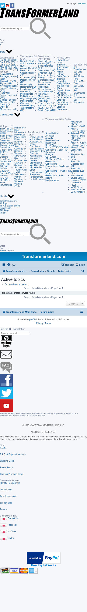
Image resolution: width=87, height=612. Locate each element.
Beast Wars (50, 143)
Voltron (17, 177)
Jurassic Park (6, 173)
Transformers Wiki (8, 496)
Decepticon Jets (36, 151)
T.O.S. (3, 448)
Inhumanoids (6, 185)
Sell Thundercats (79, 96)
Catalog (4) (5, 104)
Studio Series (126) (47, 110)
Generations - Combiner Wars (56, 167)
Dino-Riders (62, 102)
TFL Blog (4, 210)
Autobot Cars (35, 142)
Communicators (36, 149)
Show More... (63, 109)
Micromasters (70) (28, 94)
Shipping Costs (7, 461)
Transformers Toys (8, 201)
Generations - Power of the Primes (58, 172)
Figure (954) (5, 83)
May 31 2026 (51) (8, 67)
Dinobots (33, 153)
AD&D (3, 133)
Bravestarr (61, 81)
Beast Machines (52, 140)
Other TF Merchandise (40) (8, 108)
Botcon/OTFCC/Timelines (57, 147)
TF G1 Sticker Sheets (10, 206)
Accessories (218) (8, 86)
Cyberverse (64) (45, 75)
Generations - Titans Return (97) (46, 90)
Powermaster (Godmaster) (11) (28, 102)
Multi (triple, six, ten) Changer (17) (28, 97)
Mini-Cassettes (36, 165)
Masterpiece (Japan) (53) (43, 97)
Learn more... (82, 4)
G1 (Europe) (51, 157)
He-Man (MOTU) (4, 176)
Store (6, 51)
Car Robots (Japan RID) (56, 150)
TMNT (17, 172)
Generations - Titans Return (55, 176)
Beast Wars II (51, 145)
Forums (3, 509)
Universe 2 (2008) (76, 183)
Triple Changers (36, 179)
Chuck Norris (6, 150)
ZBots (17, 186)
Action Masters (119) (27, 64)
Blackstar (61, 79)
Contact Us (13, 518)
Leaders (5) (25, 91)
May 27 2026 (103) (9, 69)
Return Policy (6, 467)
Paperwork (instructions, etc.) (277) (8, 95)
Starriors (18, 165)
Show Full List (44, 61)
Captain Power (64, 90)
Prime (73, 159)
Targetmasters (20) (27, 109)
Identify (7, 196)
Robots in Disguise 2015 (77, 169)
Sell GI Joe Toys (78, 77)
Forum (3, 213)
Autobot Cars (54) (28, 68)
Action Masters (36, 139)
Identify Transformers (10, 483)
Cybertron (50, 152)
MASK (17, 130)
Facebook (12, 525)
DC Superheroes (64, 97)
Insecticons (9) (27, 89)
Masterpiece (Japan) (76, 123)
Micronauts (19, 135)
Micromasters (35, 163)
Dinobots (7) (26, 84)
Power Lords (20, 137)
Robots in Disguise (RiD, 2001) (77, 163)
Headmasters (35, 156)
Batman (60, 74)
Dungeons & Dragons (62, 105)
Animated (49, 136)
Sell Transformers (79, 68)
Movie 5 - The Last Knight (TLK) (77, 149)
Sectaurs (18, 144)
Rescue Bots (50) (46, 103)
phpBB (32, 319)
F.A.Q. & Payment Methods (13, 454)
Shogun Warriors (18, 152)
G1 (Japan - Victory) (54, 159)
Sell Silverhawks (79, 91)
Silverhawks (20, 156)
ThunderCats (20, 170)
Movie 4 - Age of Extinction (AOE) (79, 144)
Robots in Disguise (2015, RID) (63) (47, 106)
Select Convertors (19, 147)
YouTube (12, 531)
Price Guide (5, 208)
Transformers (6, 131)
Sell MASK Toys (78, 87)
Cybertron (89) (45, 73)
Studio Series (77, 178)
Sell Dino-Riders (78, 73)
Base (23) (24, 70)
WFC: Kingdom (78, 192)
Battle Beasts (63, 76)
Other (31, 170)
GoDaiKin (4, 171)
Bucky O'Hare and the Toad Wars (63, 85)
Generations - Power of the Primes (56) (44, 84)
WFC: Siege (76, 187)
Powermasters (35, 172)
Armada (49, 138)
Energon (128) (45, 77)
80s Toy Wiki (6, 503)
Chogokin (61, 93)
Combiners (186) (28, 77)
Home (3, 250)
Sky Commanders (20, 159)
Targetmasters (35, 177)
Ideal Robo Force (5, 181)
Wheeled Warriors (18, 182)
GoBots (3, 168)
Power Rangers (18, 140)
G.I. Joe (3, 166)
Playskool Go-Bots (77, 155)
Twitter (11, 538)
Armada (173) (44, 63)
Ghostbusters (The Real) (6, 162)
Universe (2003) (78, 180)
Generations (51, 164)
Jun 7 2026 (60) (7, 62)
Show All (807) (27, 61)
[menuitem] (11, 264)
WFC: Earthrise (78, 189)
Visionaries (19, 174)
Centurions (5, 147)
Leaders (32, 160)
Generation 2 (51, 161)
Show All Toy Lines (63, 61)
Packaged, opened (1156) (9, 77)
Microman (19, 132)
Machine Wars (52, 180)
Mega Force (20, 128)
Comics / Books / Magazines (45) (8, 101)
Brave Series (6, 138)
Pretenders (34, 174)
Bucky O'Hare (6, 143)
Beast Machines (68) (45, 67)
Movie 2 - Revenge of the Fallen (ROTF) (78, 131)
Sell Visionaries (78, 101)
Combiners (34, 146)
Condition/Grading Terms (11, 474)
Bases (31, 144)
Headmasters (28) (28, 87)
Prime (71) (43, 101)
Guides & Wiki (10, 114)
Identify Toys (6, 489)
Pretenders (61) (27, 105)
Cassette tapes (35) (27, 74)
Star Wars (19, 167)
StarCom (18, 163)
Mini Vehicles (35, 167)
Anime (60, 72)
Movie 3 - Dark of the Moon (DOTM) (78, 138)
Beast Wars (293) (46, 70)
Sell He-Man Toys (79, 82)
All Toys (3, 203)
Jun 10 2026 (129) (8, 60)
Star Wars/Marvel (77, 174)
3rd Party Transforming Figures (63, 67)
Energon (49, 154)
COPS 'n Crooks (64, 95)
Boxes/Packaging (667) (8, 89)
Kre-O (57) (43, 94)
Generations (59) (46, 80)
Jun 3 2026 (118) (8, 65)
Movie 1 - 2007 (78, 126)
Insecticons (34, 158)
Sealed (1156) (6, 74)
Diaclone (61, 100)
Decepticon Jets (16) (27, 81)
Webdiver (18, 179)
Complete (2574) (8, 81)
